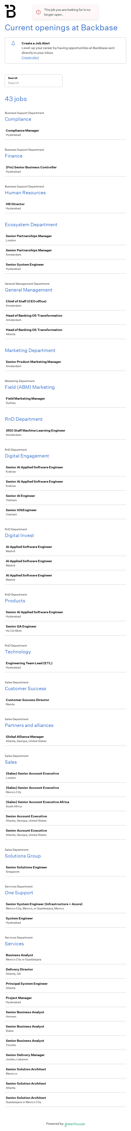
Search (12, 78)
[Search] (33, 83)
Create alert (30, 57)
